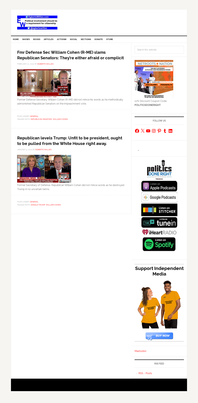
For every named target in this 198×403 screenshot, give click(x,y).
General (34, 124)
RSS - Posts (145, 375)
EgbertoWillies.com (37, 22)
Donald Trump (38, 218)
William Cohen (60, 127)
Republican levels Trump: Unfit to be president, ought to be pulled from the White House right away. (68, 151)
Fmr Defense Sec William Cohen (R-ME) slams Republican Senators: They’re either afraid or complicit (69, 60)
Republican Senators (41, 127)
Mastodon (140, 353)
